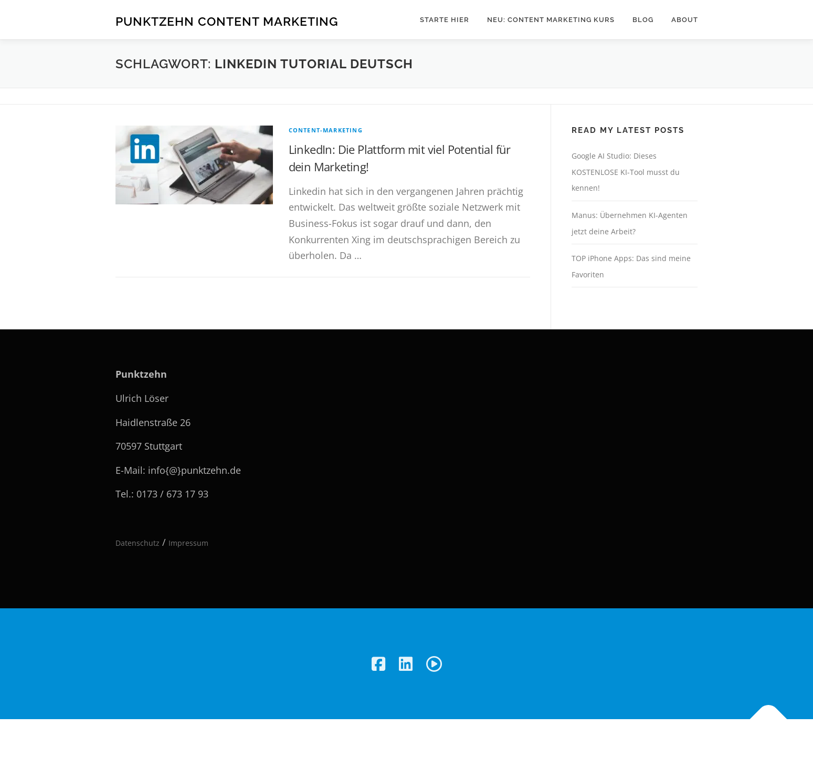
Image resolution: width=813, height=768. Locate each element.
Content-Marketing (326, 130)
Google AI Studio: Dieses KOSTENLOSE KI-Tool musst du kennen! (626, 172)
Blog (642, 20)
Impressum (188, 543)
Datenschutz (137, 543)
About (684, 20)
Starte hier (444, 20)
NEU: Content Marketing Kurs (551, 20)
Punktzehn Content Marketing (227, 21)
